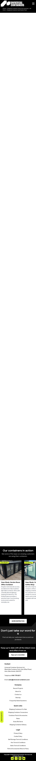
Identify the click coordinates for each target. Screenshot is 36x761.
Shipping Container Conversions (18, 712)
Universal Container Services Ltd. (23, 754)
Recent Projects (18, 688)
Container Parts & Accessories (18, 715)
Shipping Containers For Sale (18, 709)
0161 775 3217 (16, 675)
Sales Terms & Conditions (18, 745)
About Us (18, 691)
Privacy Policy (18, 733)
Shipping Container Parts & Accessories (17, 8)
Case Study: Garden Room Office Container (10, 584)
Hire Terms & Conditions (18, 742)
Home (4, 8)
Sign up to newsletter (18, 655)
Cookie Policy (18, 736)
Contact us (18, 694)
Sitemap (18, 697)
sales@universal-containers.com (19, 679)
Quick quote (1, 716)
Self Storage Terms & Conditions (18, 739)
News (18, 718)
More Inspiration (18, 621)
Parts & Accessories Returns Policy (18, 748)
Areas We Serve (18, 721)
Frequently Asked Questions (18, 700)
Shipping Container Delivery (18, 724)
